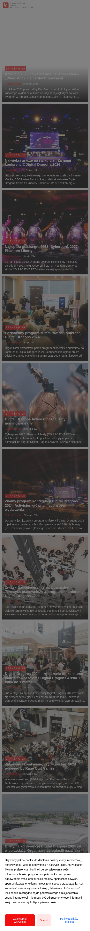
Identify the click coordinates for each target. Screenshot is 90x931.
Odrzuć (44, 920)
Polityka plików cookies (69, 920)
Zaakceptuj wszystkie (19, 920)
